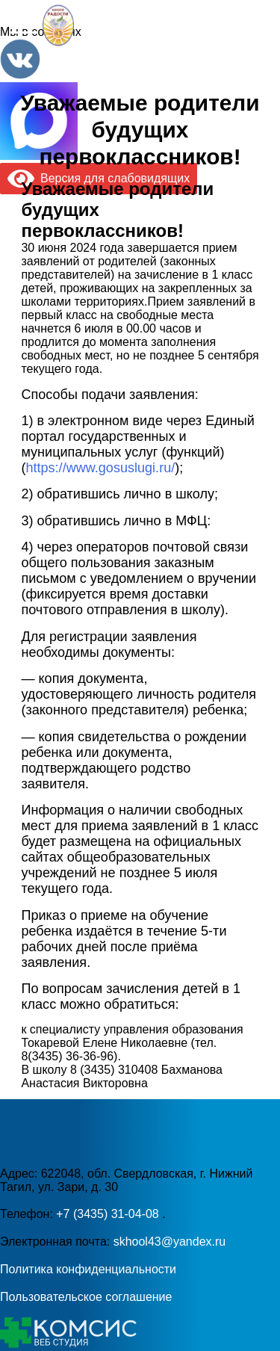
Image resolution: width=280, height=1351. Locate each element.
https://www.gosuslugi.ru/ (100, 467)
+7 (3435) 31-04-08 (109, 1214)
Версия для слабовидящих (98, 178)
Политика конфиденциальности (88, 1269)
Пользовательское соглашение (86, 1296)
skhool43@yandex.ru (169, 1241)
